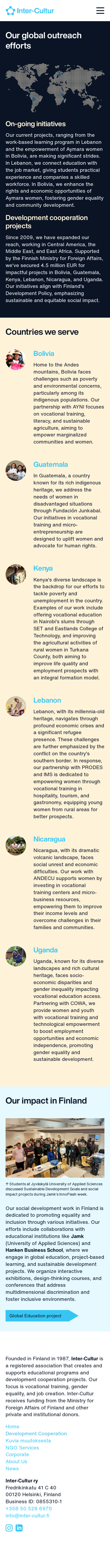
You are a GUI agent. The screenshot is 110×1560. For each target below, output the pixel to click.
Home (12, 1426)
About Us (16, 1461)
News (12, 1468)
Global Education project (35, 1315)
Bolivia (43, 353)
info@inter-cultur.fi (27, 1515)
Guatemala (50, 464)
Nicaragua (49, 839)
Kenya (43, 568)
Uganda (45, 950)
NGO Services (22, 1447)
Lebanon (47, 700)
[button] (99, 10)
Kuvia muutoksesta (28, 1440)
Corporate (17, 1454)
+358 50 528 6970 (29, 1508)
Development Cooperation (36, 1433)
